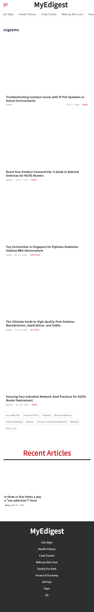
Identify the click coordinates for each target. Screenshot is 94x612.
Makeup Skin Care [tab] (72, 14)
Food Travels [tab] (49, 14)
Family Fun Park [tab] (47, 569)
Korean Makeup (62, 415)
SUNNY (9, 105)
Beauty (30, 421)
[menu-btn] (5, 5)
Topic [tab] (47, 589)
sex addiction (13, 415)
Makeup (74, 421)
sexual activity (31, 415)
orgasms (46, 415)
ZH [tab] (46, 595)
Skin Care (11, 428)
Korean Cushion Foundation (52, 421)
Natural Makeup (14, 421)
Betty (7, 505)
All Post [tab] (46, 582)
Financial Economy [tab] (46, 575)
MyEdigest (51, 4)
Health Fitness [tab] (27, 14)
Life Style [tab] (8, 14)
